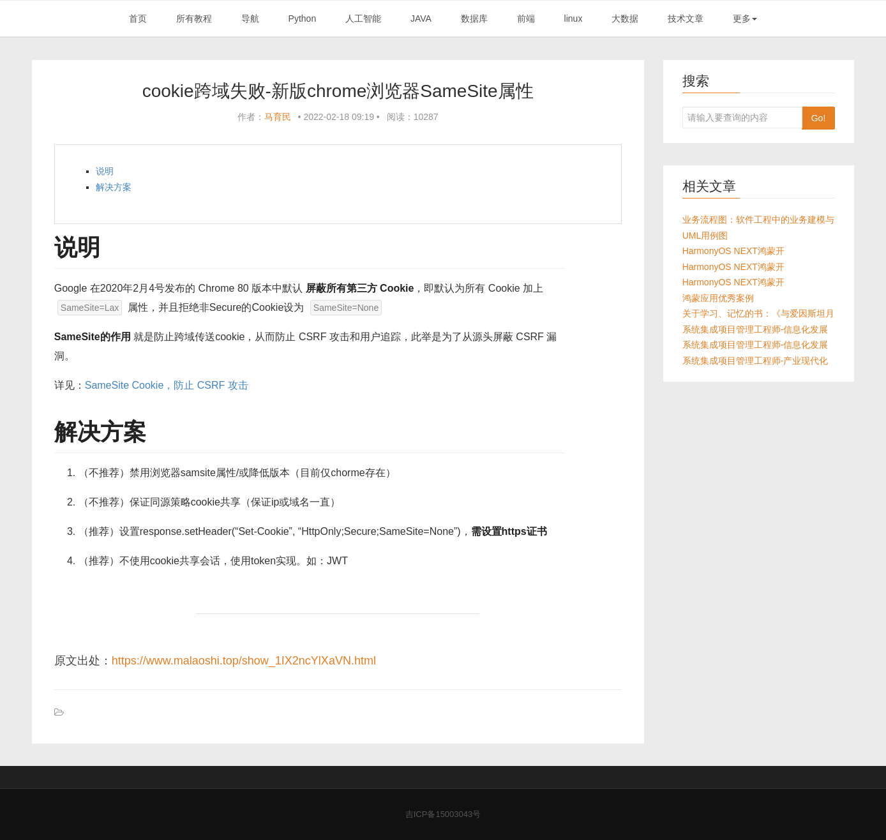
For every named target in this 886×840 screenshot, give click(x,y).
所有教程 (194, 18)
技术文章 (685, 18)
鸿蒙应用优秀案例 (718, 298)
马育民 (277, 117)
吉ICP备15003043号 (443, 814)
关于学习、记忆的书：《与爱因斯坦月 (758, 313)
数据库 (474, 18)
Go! (818, 118)
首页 (138, 18)
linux (573, 18)
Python (303, 18)
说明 (105, 171)
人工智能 (363, 18)
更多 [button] (745, 18)
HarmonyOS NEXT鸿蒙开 (733, 251)
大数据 (625, 18)
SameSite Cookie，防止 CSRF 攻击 (166, 385)
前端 (526, 18)
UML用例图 (705, 235)
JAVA (421, 18)
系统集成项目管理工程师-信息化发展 (755, 329)
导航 (250, 18)
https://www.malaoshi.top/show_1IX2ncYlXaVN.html (244, 660)
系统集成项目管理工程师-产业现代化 (755, 361)
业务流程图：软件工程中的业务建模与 (758, 219)
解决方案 (113, 187)
